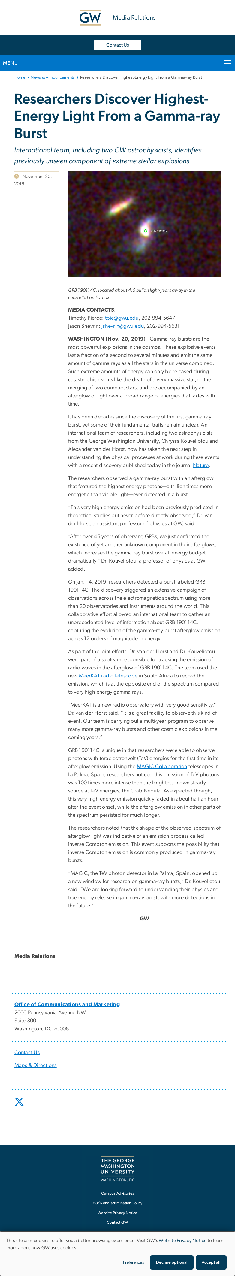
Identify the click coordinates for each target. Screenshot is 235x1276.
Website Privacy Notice (183, 1240)
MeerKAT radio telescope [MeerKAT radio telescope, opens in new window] (108, 676)
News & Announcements (53, 77)
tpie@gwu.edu (122, 318)
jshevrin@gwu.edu (122, 326)
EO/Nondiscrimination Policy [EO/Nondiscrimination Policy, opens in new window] (118, 1203)
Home (20, 77)
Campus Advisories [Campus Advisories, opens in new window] (117, 1194)
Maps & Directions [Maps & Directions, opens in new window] (35, 1065)
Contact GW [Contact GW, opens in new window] (117, 1223)
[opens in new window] (19, 1106)
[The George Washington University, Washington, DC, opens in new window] (117, 1168)
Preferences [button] (133, 1262)
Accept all (211, 1262)
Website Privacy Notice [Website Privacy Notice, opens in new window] (117, 1213)
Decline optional (172, 1262)
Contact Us (117, 45)
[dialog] (117, 1254)
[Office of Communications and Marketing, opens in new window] (67, 1004)
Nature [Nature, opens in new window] (201, 465)
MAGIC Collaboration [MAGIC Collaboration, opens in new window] (162, 766)
